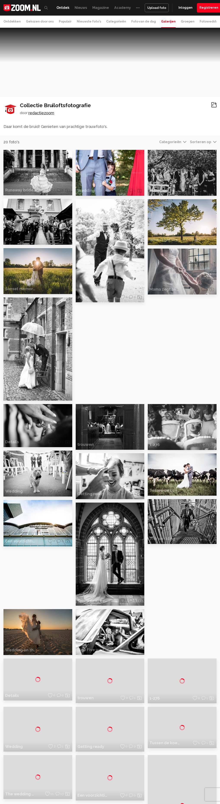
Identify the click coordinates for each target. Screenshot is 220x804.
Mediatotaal (115, 779)
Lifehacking (165, 779)
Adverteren (185, 728)
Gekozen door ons (40, 21)
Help (180, 758)
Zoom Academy (91, 784)
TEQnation (180, 784)
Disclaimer (184, 735)
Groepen (187, 21)
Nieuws (81, 8)
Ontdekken (12, 21)
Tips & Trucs (96, 779)
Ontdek (62, 8)
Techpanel (183, 779)
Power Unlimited (66, 784)
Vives (132, 784)
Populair (65, 21)
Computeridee (40, 779)
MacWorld (148, 779)
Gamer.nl (198, 779)
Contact (183, 766)
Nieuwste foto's (89, 21)
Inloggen (185, 7)
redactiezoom (41, 113)
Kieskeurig (20, 779)
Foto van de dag (143, 21)
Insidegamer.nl (42, 784)
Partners (183, 750)
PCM (55, 779)
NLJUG (166, 784)
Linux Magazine (149, 784)
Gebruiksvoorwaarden (193, 743)
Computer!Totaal (73, 779)
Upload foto (156, 8)
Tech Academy (116, 784)
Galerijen (168, 21)
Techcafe (132, 779)
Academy (122, 8)
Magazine (100, 8)
